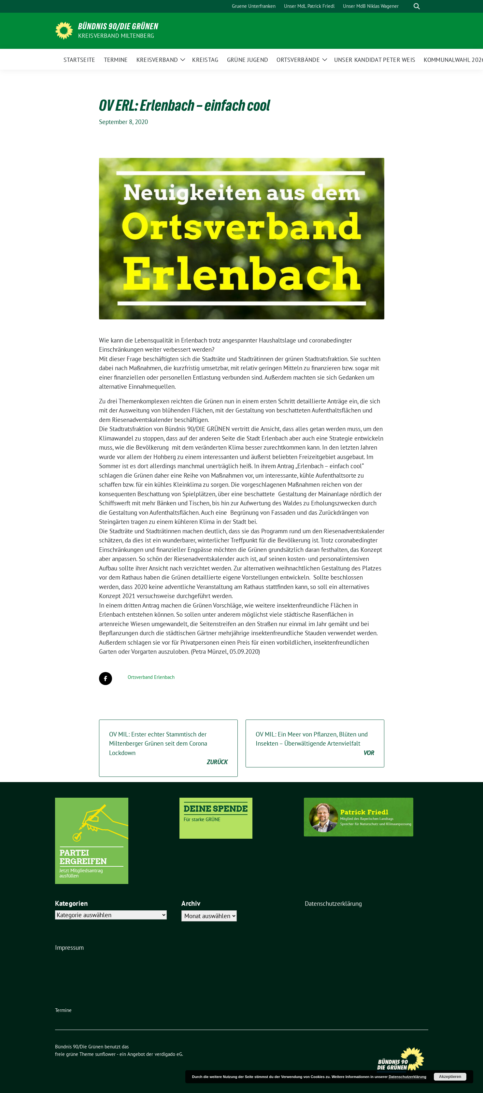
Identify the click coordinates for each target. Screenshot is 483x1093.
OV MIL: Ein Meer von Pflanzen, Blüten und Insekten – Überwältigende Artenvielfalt (315, 744)
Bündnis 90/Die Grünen (118, 26)
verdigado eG (168, 1054)
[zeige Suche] (416, 6)
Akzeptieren (450, 1076)
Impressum (69, 947)
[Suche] (407, 6)
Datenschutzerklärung (333, 903)
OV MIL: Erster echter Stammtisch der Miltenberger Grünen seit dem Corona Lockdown (168, 748)
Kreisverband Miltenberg (116, 35)
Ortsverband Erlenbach (151, 677)
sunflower (105, 1054)
